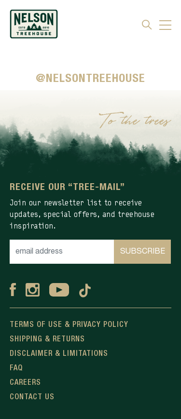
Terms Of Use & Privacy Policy (69, 325)
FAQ (16, 368)
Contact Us (32, 397)
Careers (25, 382)
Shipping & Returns (47, 339)
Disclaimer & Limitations (59, 354)
